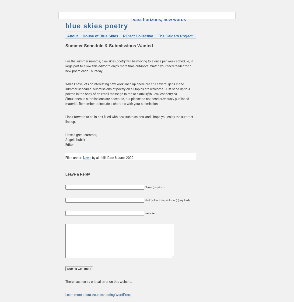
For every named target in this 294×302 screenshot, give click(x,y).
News (87, 158)
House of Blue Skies (100, 36)
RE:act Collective (138, 36)
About (72, 36)
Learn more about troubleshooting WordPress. (98, 295)
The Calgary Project (175, 36)
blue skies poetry (96, 26)
